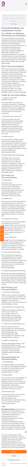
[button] (26, 432)
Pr (15, 21)
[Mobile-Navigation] (26, 4)
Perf (12, 24)
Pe (12, 21)
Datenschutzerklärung (15, 463)
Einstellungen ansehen (14, 460)
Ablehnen (14, 456)
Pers (15, 24)
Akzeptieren (14, 451)
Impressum (24, 463)
